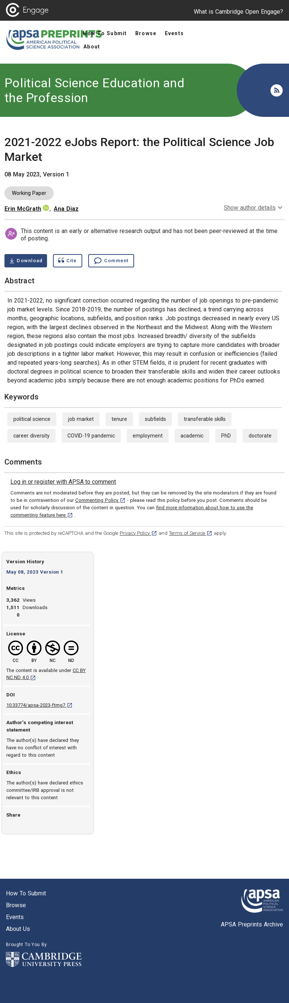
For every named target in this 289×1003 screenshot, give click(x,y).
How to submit (26, 893)
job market (81, 419)
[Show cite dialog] (67, 260)
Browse (16, 905)
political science (31, 419)
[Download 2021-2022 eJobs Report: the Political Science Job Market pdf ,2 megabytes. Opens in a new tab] (25, 260)
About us (18, 928)
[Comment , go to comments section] (111, 260)
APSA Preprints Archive (252, 924)
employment (148, 436)
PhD (226, 436)
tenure (119, 419)
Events (15, 917)
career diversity (31, 436)
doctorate (260, 436)
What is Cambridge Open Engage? (238, 11)
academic (191, 436)
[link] (63, 481)
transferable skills (205, 419)
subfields (155, 419)
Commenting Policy (100, 500)
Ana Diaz (66, 208)
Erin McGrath (22, 208)
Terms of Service (190, 533)
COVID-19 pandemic (91, 436)
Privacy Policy (138, 533)
